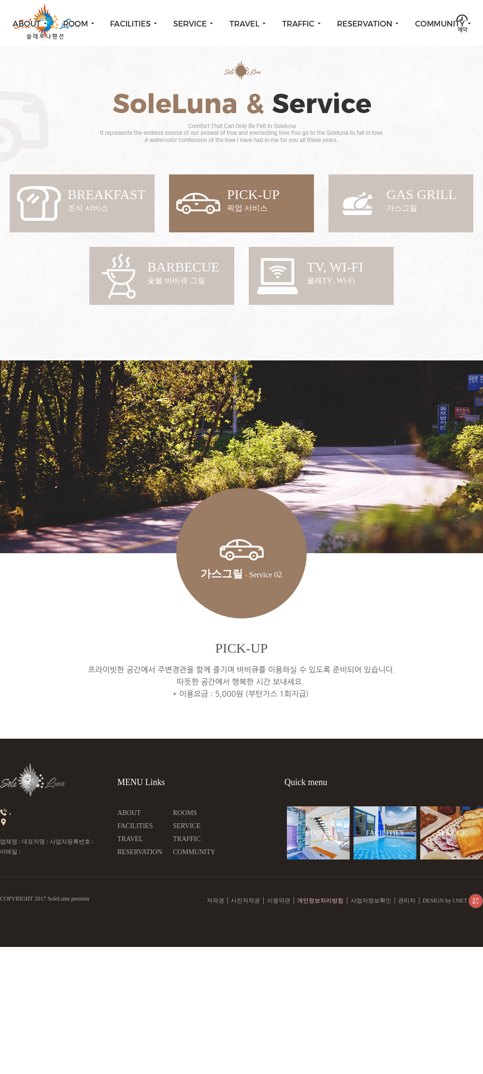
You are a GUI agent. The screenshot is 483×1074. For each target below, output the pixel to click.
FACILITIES (135, 826)
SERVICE (186, 826)
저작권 (215, 900)
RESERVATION (139, 852)
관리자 (406, 900)
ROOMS (185, 812)
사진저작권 (245, 900)
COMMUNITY (194, 852)
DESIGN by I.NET (453, 900)
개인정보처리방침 (320, 900)
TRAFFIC (187, 839)
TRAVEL (130, 839)
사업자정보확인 (371, 900)
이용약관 (278, 900)
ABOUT (129, 812)
